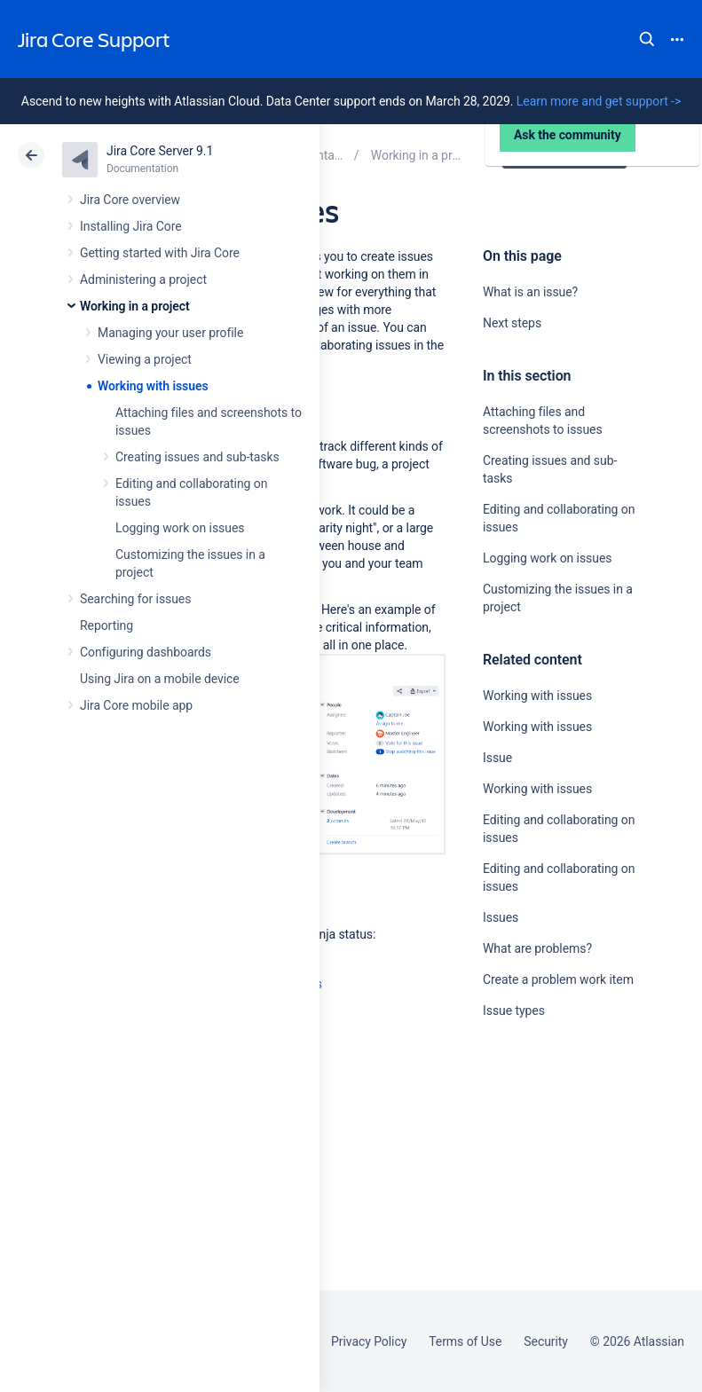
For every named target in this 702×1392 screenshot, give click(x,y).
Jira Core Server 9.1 (159, 151)
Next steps (512, 323)
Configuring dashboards (145, 652)
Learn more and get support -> (599, 101)
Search (647, 39)
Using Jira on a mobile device (160, 679)
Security (546, 1341)
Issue (497, 758)
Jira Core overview (130, 200)
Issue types (514, 1010)
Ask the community (545, 1184)
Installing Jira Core (131, 226)
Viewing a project (145, 359)
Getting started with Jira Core (160, 253)
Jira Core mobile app (136, 705)
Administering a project (143, 279)
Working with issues (153, 386)
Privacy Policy (368, 1341)
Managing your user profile (170, 333)
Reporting (106, 625)
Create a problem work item (558, 979)
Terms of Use (465, 1341)
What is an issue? (530, 292)
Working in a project (135, 306)
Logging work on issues (179, 528)
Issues (500, 917)
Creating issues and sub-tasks (197, 457)
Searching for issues (135, 599)
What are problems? (537, 948)
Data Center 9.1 (566, 155)
